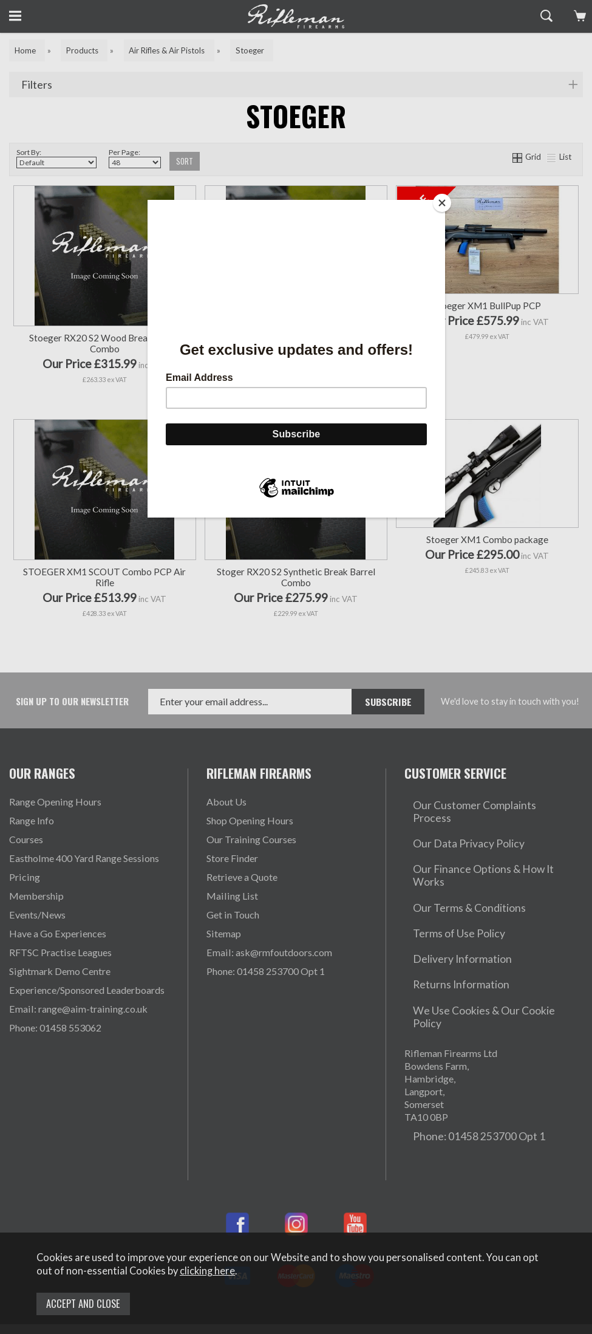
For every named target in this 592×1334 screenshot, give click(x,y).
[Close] (442, 203)
